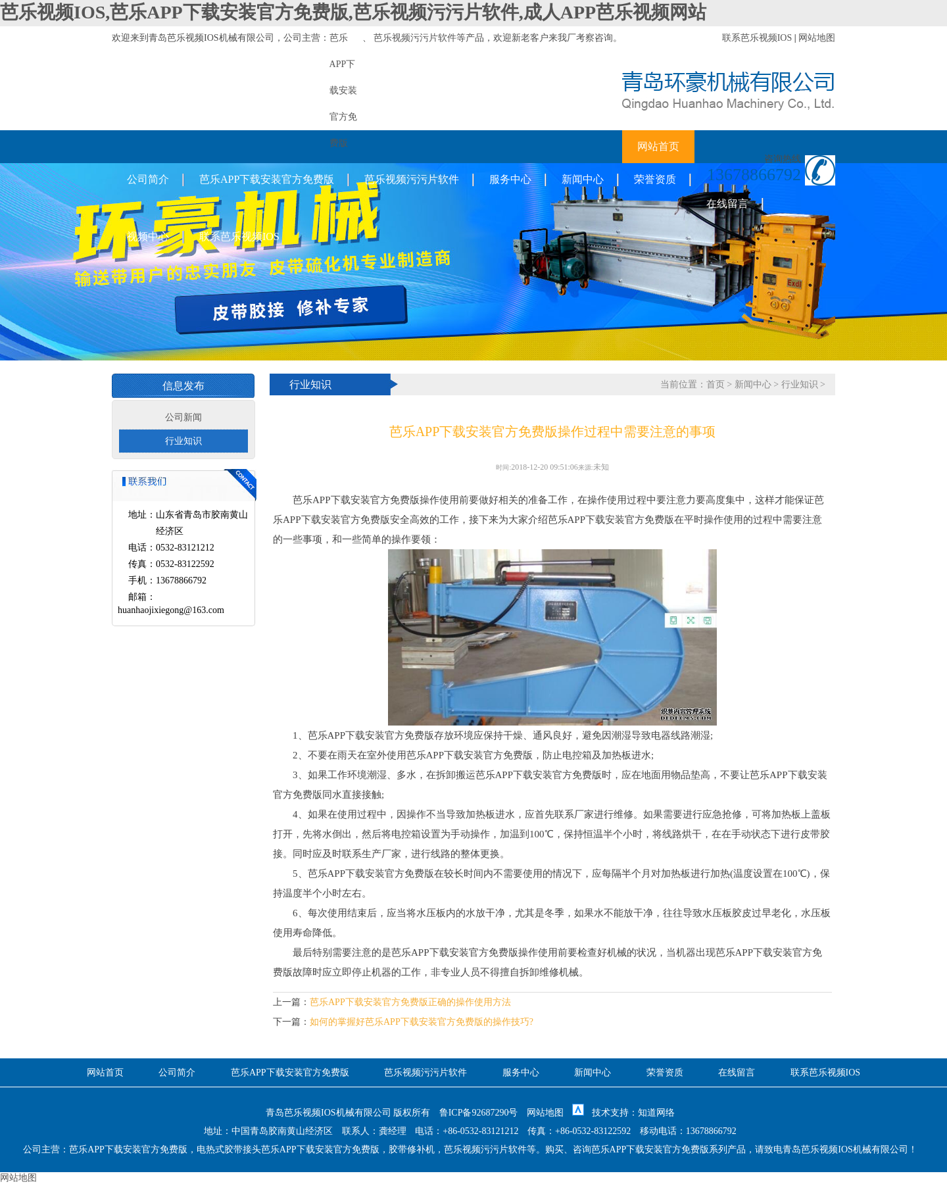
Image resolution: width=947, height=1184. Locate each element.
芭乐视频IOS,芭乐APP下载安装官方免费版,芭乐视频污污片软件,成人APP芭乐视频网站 (353, 12)
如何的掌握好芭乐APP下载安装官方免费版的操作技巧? (421, 1022)
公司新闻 (183, 417)
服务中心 (510, 179)
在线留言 (727, 203)
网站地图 (816, 38)
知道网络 (656, 1113)
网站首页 (658, 146)
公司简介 (148, 179)
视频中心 (148, 236)
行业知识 (183, 441)
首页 (715, 384)
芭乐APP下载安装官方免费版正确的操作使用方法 (410, 1002)
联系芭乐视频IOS (757, 38)
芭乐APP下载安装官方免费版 (266, 179)
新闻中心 (583, 179)
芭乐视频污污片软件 (415, 38)
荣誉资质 (655, 179)
